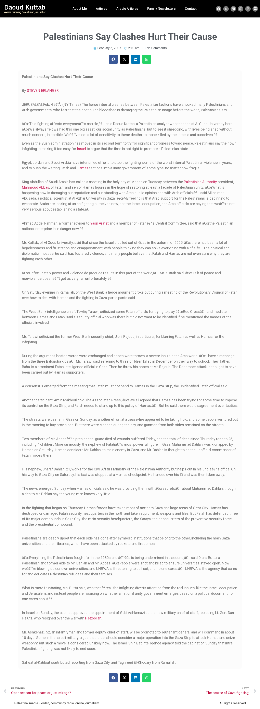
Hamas (82, 168)
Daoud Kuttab (25, 7)
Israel (81, 149)
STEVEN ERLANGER (43, 90)
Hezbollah (93, 618)
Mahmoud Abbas (35, 187)
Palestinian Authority (200, 182)
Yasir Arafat (99, 223)
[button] (113, 59)
